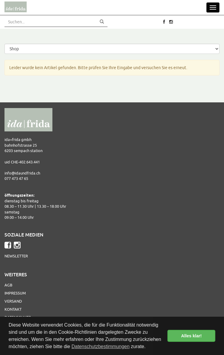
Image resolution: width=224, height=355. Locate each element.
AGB (8, 285)
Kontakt (13, 309)
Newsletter (16, 256)
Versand (13, 301)
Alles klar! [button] (191, 335)
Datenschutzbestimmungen (101, 346)
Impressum (15, 293)
